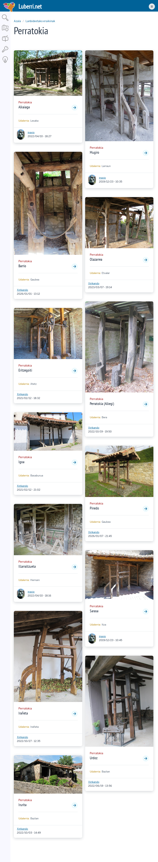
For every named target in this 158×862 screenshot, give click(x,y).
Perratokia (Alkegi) (102, 403)
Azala (17, 21)
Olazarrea (96, 259)
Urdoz (93, 757)
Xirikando (22, 290)
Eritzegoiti (25, 370)
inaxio (31, 132)
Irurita (22, 804)
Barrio (22, 265)
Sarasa (94, 610)
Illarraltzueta (27, 566)
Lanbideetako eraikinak (40, 21)
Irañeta (23, 713)
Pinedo (94, 508)
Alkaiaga (24, 107)
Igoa (21, 461)
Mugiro (94, 152)
